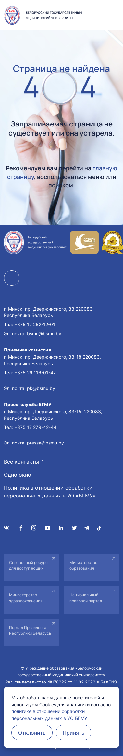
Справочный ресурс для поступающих (28, 565)
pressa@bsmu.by (45, 442)
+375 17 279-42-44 (35, 427)
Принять (73, 732)
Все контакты (21, 461)
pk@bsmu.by (41, 388)
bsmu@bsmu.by (44, 333)
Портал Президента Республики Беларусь (30, 630)
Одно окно (17, 474)
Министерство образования (83, 565)
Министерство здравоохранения (26, 597)
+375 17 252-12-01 (34, 324)
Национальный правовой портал (85, 597)
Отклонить (32, 732)
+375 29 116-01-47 (35, 372)
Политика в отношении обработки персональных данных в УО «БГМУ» (49, 491)
